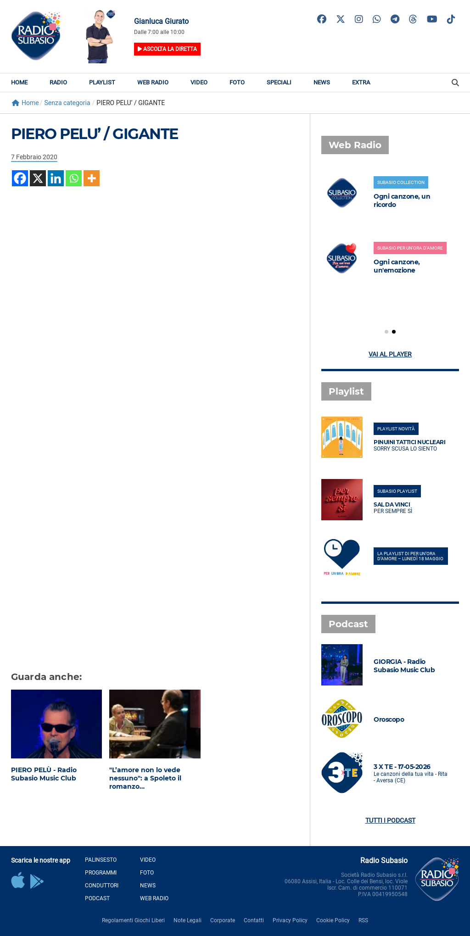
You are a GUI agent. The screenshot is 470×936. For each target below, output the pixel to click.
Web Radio (152, 82)
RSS (363, 920)
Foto (237, 82)
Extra (361, 82)
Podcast (97, 898)
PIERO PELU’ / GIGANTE (94, 134)
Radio (58, 82)
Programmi (101, 872)
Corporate (222, 920)
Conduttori (101, 885)
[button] (386, 332)
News (321, 82)
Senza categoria (67, 102)
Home (19, 82)
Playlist (102, 82)
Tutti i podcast (390, 820)
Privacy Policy (290, 920)
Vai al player (390, 354)
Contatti (254, 920)
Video (198, 82)
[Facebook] (20, 178)
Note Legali (187, 920)
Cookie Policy (333, 920)
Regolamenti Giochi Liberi (133, 920)
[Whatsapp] (74, 178)
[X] (38, 178)
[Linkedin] (56, 178)
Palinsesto (101, 860)
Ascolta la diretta (167, 49)
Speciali (279, 82)
